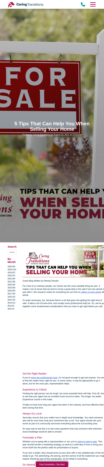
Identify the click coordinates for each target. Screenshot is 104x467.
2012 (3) (11, 308)
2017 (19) (11, 293)
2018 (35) (11, 290)
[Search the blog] (12, 252)
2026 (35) (11, 266)
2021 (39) (11, 281)
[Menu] (92, 4)
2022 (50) (11, 278)
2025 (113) (12, 269)
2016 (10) (11, 296)
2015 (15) (11, 299)
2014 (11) (11, 302)
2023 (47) (11, 275)
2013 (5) (11, 305)
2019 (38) (11, 287)
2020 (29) (11, 284)
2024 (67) (11, 272)
